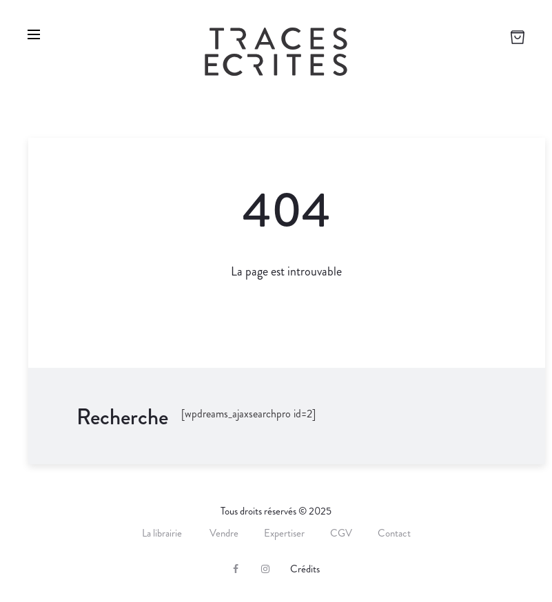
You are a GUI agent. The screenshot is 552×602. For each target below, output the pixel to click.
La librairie (163, 533)
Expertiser (284, 533)
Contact (394, 533)
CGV (341, 533)
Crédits (305, 569)
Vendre (223, 533)
